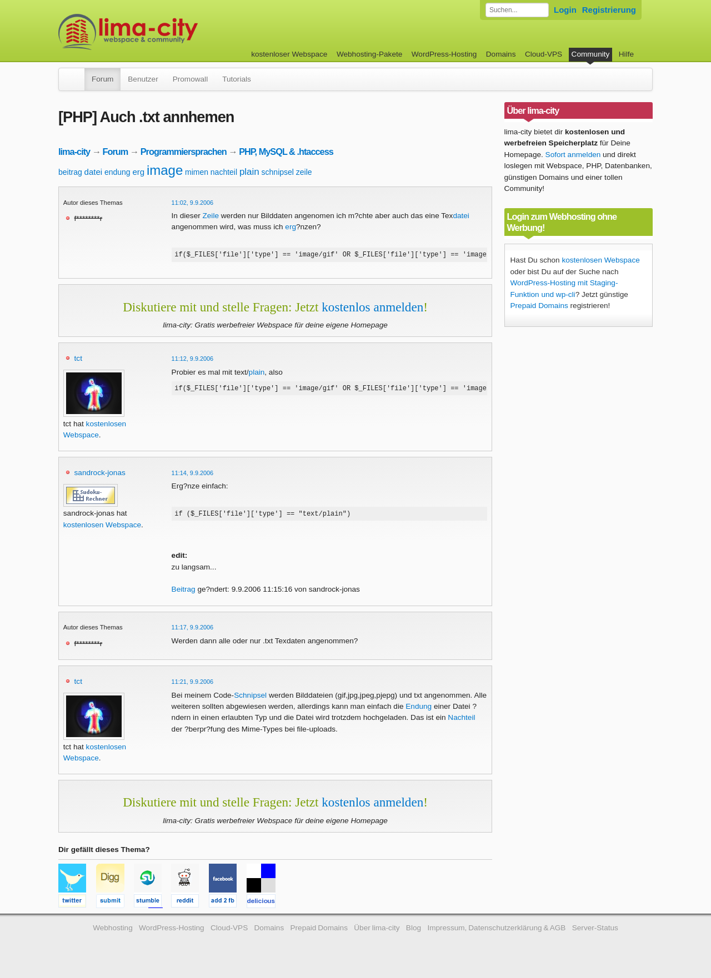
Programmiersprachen (184, 152)
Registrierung (609, 9)
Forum (102, 79)
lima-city (74, 152)
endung (117, 172)
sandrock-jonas (100, 474)
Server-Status (595, 931)
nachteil (224, 172)
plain (249, 172)
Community (591, 54)
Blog (413, 931)
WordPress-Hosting (444, 54)
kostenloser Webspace (289, 54)
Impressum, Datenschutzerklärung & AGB (496, 931)
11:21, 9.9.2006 (193, 685)
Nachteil (461, 721)
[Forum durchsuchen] (517, 10)
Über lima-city (376, 931)
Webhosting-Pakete (369, 54)
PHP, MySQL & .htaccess (286, 152)
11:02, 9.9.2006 (193, 202)
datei (93, 172)
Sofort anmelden (573, 154)
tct (78, 360)
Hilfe (626, 54)
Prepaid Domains (539, 305)
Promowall (190, 79)
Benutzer (143, 79)
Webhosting (113, 931)
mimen (196, 172)
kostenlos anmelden (372, 308)
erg (138, 172)
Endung (418, 709)
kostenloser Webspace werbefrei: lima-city (169, 32)
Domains (501, 54)
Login (565, 9)
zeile (304, 172)
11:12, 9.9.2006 (193, 360)
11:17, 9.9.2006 (193, 630)
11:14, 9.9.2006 (193, 474)
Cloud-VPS (543, 54)
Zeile (211, 215)
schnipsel (278, 172)
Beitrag (184, 592)
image (165, 170)
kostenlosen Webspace (102, 526)
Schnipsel (250, 698)
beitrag (70, 172)
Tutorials (236, 79)
